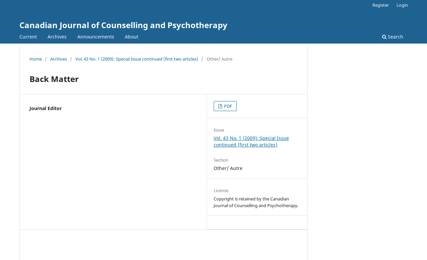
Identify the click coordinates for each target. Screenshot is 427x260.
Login (402, 5)
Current (28, 36)
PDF (227, 106)
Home (35, 59)
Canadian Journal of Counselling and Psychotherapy (123, 24)
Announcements (95, 36)
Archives (57, 36)
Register (380, 5)
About (131, 36)
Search (392, 36)
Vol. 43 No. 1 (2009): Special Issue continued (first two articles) (136, 59)
